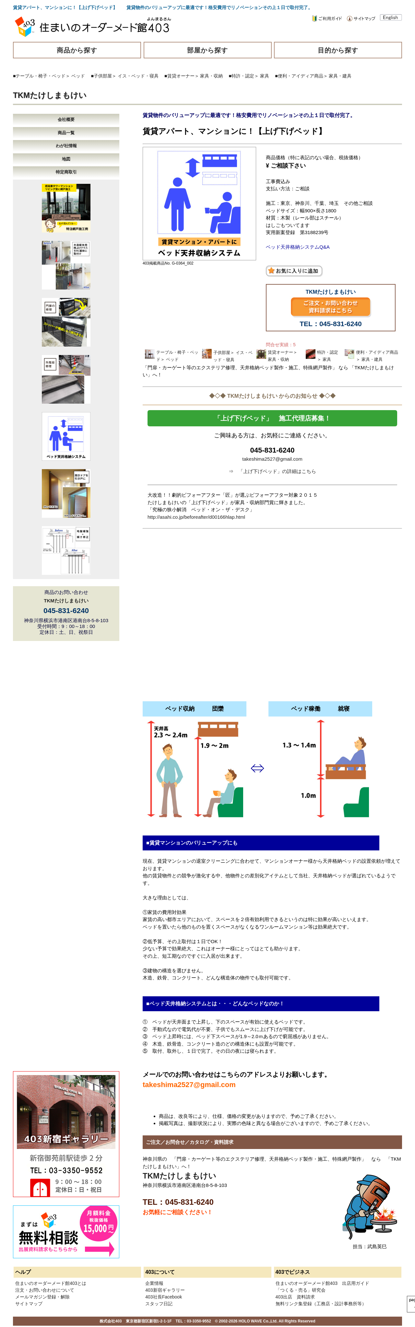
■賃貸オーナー (179, 75)
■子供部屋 (101, 75)
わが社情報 (66, 145)
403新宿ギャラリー (164, 1290)
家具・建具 (340, 75)
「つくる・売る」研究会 (301, 1290)
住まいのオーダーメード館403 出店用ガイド (322, 1283)
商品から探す (77, 50)
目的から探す (338, 50)
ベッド (78, 75)
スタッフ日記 (158, 1303)
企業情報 (154, 1283)
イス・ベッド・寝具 (138, 75)
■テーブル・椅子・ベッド (39, 75)
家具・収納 (211, 75)
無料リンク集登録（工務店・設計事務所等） (321, 1303)
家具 (264, 75)
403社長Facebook (163, 1296)
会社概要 (66, 119)
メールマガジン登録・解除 (42, 1296)
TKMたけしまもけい (50, 95)
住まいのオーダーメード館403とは (50, 1283)
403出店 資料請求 (295, 1296)
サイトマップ (28, 1303)
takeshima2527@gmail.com (272, 459)
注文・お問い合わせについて (44, 1290)
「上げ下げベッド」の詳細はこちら (277, 471)
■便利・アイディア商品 (299, 75)
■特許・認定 (241, 75)
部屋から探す (207, 50)
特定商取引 (66, 172)
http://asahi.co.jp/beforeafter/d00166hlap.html (196, 517)
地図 (66, 159)
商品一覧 (66, 132)
